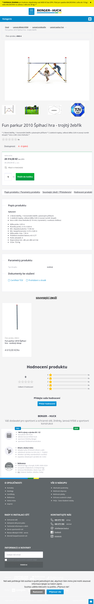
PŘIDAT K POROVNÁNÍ (15, 168)
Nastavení (37, 591)
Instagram (58, 536)
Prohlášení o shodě (37, 280)
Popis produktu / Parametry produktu (22, 192)
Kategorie (46, 19)
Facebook (56, 532)
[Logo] (49, 11)
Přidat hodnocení (47, 403)
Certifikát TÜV (17, 280)
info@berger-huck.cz (62, 528)
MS (19, 472)
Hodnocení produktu (84, 192)
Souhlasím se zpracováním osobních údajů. (22, 560)
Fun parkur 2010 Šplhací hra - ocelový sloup (15, 342)
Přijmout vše (55, 591)
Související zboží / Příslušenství (56, 192)
